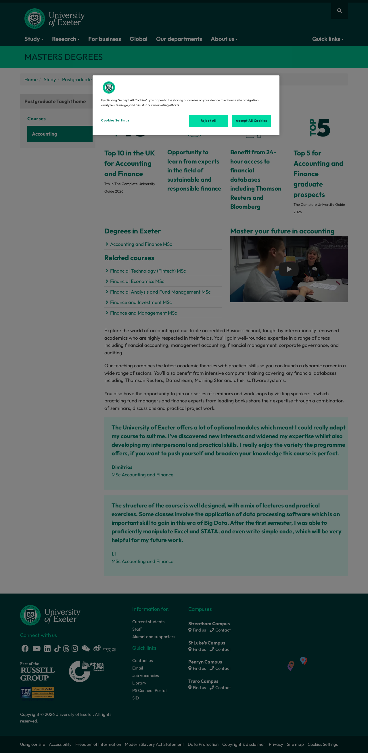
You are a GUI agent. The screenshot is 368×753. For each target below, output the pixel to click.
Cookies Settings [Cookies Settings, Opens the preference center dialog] (115, 120)
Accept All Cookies (251, 121)
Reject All (208, 121)
